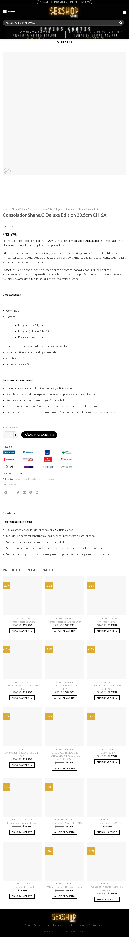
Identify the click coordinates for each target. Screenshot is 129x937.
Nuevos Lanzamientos (89, 209)
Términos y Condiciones (56, 931)
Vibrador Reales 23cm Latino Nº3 (64, 822)
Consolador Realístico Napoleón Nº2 (22, 687)
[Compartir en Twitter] (18, 492)
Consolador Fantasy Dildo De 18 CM (22, 754)
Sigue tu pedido (77, 931)
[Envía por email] (24, 492)
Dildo (13, 484)
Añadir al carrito (39, 434)
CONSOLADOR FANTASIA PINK (64, 687)
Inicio (5, 209)
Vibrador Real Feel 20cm (22, 621)
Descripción (9, 513)
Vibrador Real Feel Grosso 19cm (64, 621)
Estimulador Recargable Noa (22, 822)
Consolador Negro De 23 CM (106, 822)
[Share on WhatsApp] (6, 492)
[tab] (9, 513)
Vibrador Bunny (107, 752)
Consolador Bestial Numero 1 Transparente (107, 888)
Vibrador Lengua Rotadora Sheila (64, 886)
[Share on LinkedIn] (37, 492)
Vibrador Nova (107, 621)
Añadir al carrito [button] (22, 631)
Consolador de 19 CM (22, 886)
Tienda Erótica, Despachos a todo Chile (32, 209)
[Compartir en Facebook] (12, 492)
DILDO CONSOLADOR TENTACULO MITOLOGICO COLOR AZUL (64, 756)
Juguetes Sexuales (65, 209)
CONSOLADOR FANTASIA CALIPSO (107, 687)
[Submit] (121, 23)
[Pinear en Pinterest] (30, 492)
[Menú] (9, 11)
